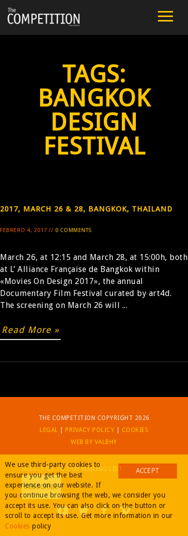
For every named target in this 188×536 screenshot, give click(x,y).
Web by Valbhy (94, 442)
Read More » (30, 329)
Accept (147, 470)
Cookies (135, 430)
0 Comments (73, 230)
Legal (49, 430)
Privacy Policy (89, 430)
